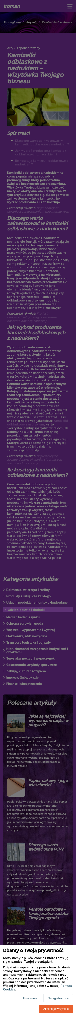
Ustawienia (30, 998)
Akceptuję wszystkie (56, 1008)
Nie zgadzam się (58, 998)
